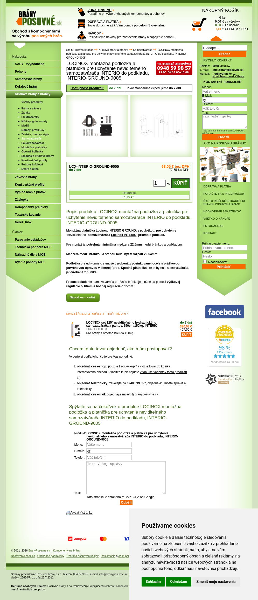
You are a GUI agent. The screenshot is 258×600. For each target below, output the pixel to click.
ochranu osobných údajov (121, 592)
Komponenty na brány (66, 556)
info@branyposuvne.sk (142, 394)
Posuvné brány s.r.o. (49, 580)
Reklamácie (108, 562)
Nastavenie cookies (23, 562)
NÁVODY (94, 33)
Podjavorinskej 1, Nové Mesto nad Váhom (228, 75)
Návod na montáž (83, 297)
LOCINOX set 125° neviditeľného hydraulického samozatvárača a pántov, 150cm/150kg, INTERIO (122, 324)
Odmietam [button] (178, 582)
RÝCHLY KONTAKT (218, 60)
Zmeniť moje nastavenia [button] (215, 582)
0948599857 (80, 580)
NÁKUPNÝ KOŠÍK (220, 10)
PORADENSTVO (100, 10)
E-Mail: (207, 95)
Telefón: (207, 104)
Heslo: (206, 252)
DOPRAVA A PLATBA (103, 22)
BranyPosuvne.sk (39, 556)
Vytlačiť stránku (82, 519)
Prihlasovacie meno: (216, 243)
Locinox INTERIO (123, 235)
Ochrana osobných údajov (82, 562)
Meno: (206, 87)
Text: (205, 113)
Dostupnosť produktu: (87, 88)
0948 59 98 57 (222, 65)
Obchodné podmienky (50, 562)
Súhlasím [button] (153, 582)
